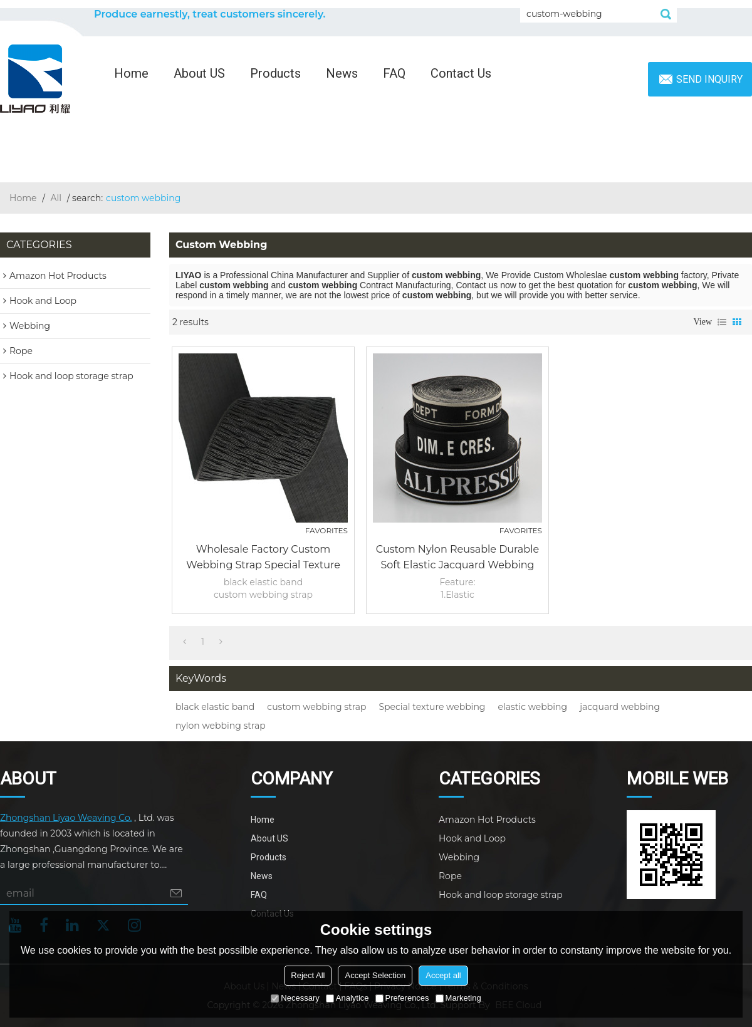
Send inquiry (709, 79)
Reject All (308, 975)
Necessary (295, 998)
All (56, 198)
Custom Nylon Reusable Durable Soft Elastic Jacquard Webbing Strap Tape (457, 558)
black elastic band (214, 706)
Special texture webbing (432, 706)
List (721, 322)
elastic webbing (532, 706)
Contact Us (461, 73)
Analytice (347, 998)
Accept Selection (375, 975)
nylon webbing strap (220, 725)
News (342, 73)
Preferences (402, 998)
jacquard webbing (620, 706)
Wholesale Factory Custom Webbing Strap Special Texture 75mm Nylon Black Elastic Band (263, 558)
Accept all (443, 975)
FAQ (394, 73)
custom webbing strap (316, 706)
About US (199, 73)
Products (275, 73)
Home (131, 73)
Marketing (458, 998)
